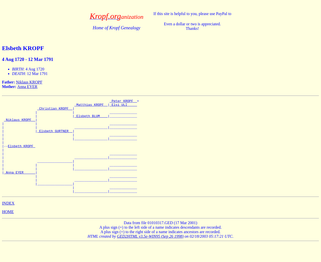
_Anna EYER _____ (19, 187)
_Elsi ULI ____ (123, 106)
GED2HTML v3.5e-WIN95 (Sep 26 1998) (150, 255)
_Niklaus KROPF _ (19, 124)
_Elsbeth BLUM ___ (91, 119)
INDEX (8, 222)
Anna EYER (27, 86)
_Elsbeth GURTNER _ (54, 137)
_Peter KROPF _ (123, 101)
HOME (8, 230)
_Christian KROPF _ (54, 110)
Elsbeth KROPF (21, 155)
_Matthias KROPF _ (91, 106)
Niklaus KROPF (29, 82)
